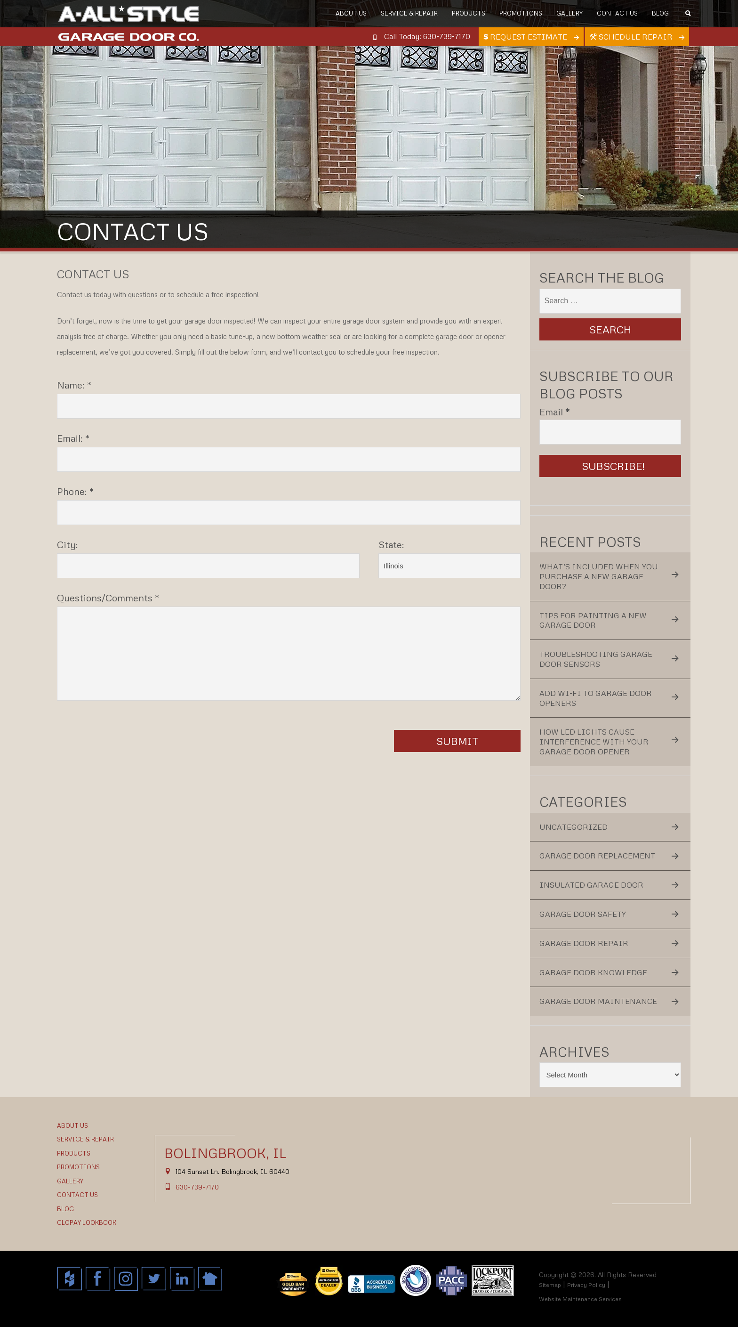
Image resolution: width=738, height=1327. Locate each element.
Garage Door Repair (583, 943)
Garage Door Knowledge (593, 972)
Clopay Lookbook (86, 1222)
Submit (457, 741)
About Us (351, 13)
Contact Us (617, 13)
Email (554, 411)
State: (391, 544)
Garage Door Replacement (597, 855)
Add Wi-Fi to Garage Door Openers (595, 698)
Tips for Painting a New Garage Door (593, 620)
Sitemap (550, 1284)
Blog (660, 13)
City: (67, 544)
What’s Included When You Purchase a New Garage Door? (598, 576)
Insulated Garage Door (591, 885)
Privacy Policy (586, 1284)
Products (468, 13)
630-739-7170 (197, 1187)
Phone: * (75, 491)
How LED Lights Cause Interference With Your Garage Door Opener (594, 741)
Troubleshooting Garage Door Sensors (595, 659)
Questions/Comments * (108, 597)
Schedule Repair (632, 36)
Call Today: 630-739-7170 (427, 36)
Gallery (569, 13)
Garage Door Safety (582, 914)
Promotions (520, 13)
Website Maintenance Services (580, 1299)
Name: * (74, 384)
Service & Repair (409, 13)
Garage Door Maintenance (598, 1001)
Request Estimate (526, 36)
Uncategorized (573, 827)
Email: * (73, 438)
